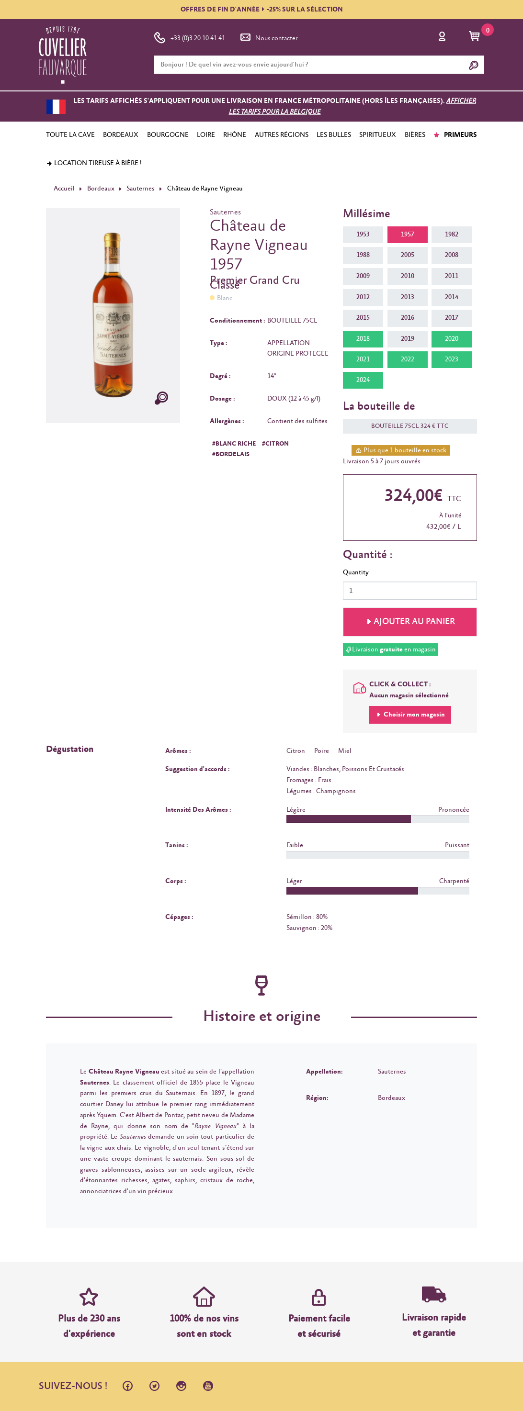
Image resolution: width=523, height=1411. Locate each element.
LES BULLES (334, 135)
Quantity (356, 572)
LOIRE (206, 135)
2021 (363, 359)
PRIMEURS (455, 135)
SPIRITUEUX (377, 135)
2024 (363, 380)
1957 (407, 234)
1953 (363, 234)
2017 (451, 318)
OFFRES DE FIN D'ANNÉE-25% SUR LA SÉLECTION (262, 9)
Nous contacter (268, 36)
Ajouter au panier (414, 622)
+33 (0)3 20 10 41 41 (189, 36)
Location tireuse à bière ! (94, 163)
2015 (363, 318)
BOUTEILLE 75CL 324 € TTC (405, 426)
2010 (407, 276)
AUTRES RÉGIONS (281, 135)
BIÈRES (415, 135)
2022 (407, 359)
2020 (451, 339)
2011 (451, 276)
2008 (451, 255)
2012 (363, 297)
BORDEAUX (120, 135)
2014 (451, 297)
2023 (451, 359)
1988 (363, 255)
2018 (363, 339)
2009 (363, 276)
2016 (407, 318)
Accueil (64, 188)
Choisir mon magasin (413, 714)
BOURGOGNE (168, 135)
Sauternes (140, 188)
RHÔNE (234, 135)
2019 (407, 339)
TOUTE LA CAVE (70, 135)
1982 (451, 234)
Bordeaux (100, 188)
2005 (407, 255)
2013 (407, 297)
